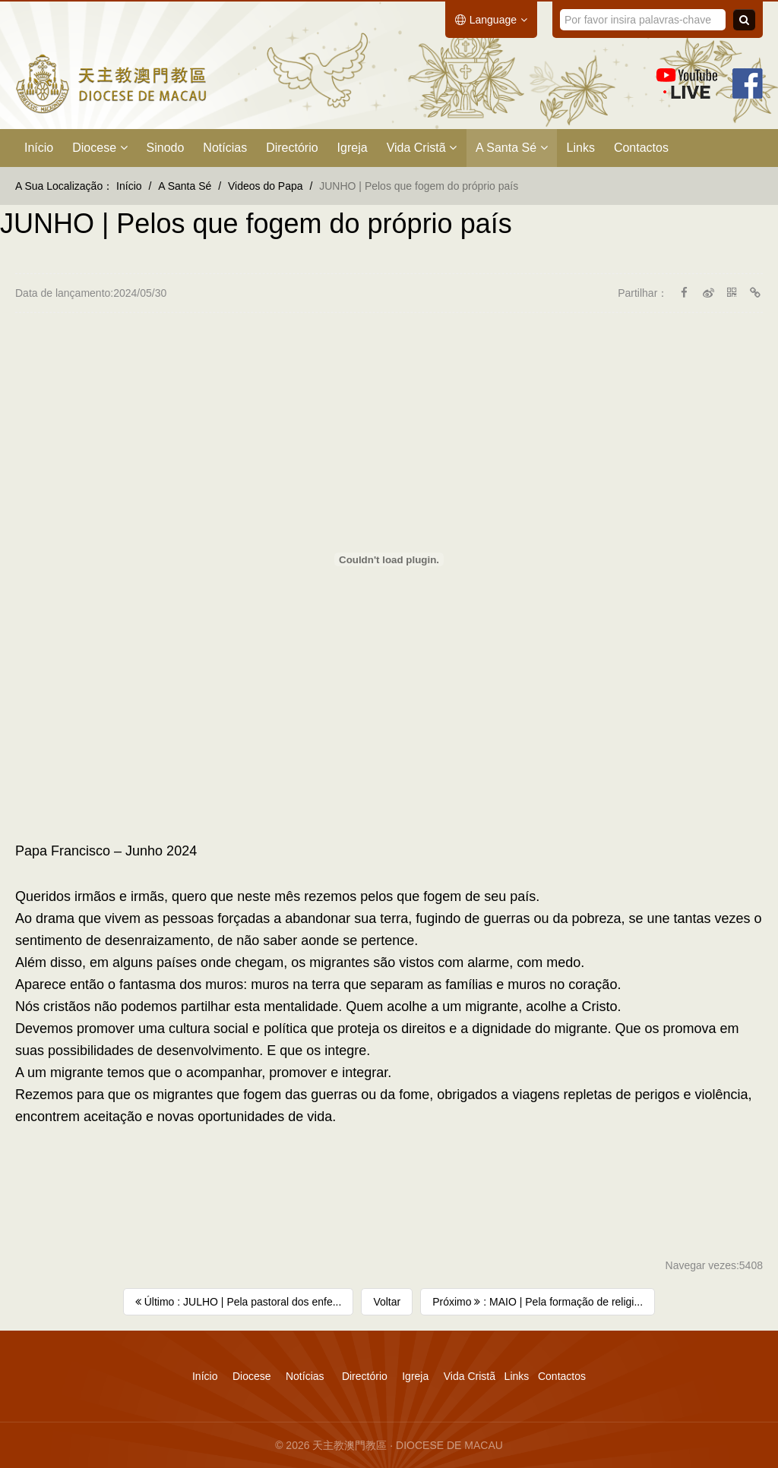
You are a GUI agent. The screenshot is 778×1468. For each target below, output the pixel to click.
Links (581, 147)
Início (38, 147)
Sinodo (166, 147)
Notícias (225, 147)
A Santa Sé (512, 147)
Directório (292, 147)
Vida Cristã (422, 147)
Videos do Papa (265, 186)
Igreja (352, 147)
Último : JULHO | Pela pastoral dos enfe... (238, 1302)
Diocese (99, 147)
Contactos (641, 147)
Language (491, 20)
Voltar (386, 1302)
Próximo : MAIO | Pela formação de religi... (537, 1302)
